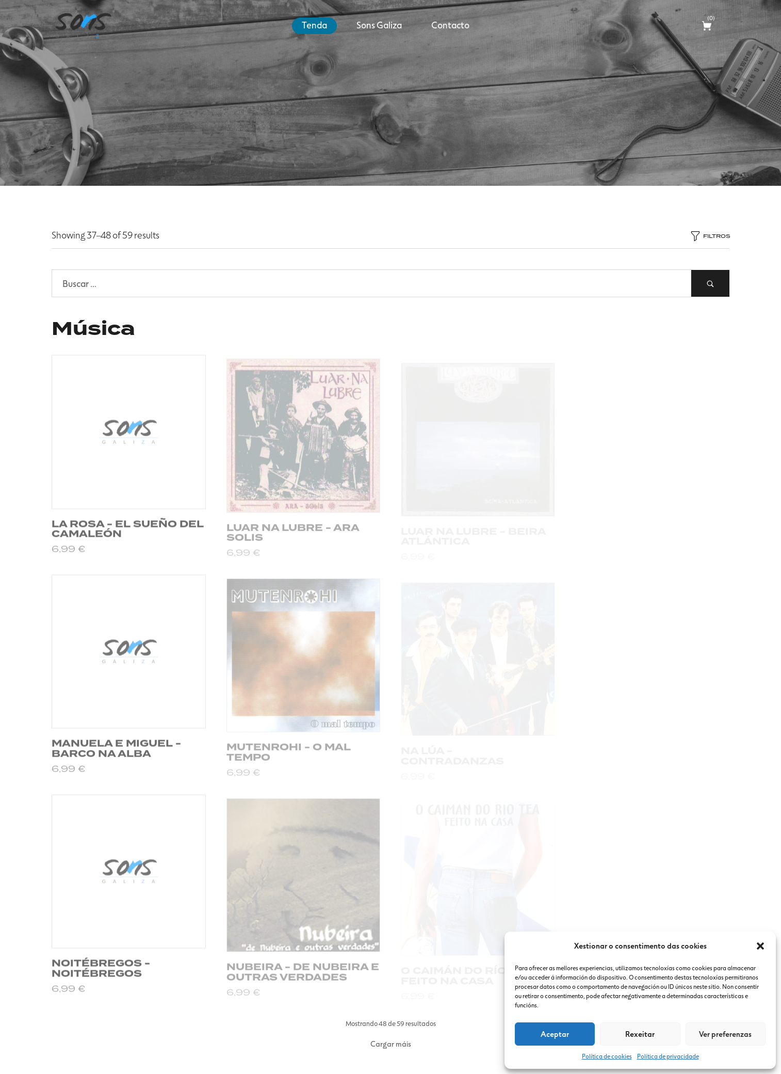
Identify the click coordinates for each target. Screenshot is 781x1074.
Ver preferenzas (725, 1033)
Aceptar (555, 1033)
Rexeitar (640, 1033)
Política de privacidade (668, 1056)
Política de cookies (607, 1056)
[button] (760, 946)
